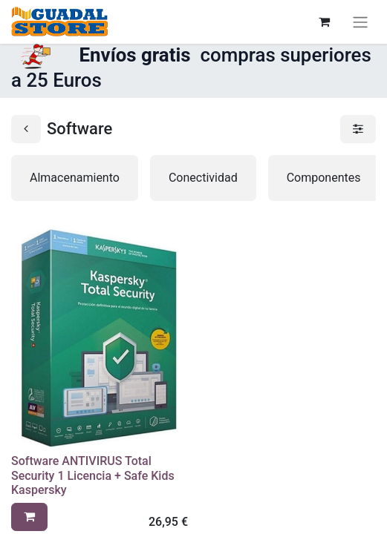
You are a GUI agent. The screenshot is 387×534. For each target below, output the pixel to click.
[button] (29, 517)
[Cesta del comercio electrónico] (324, 21)
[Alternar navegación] (360, 22)
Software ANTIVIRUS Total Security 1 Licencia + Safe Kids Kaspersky (93, 475)
